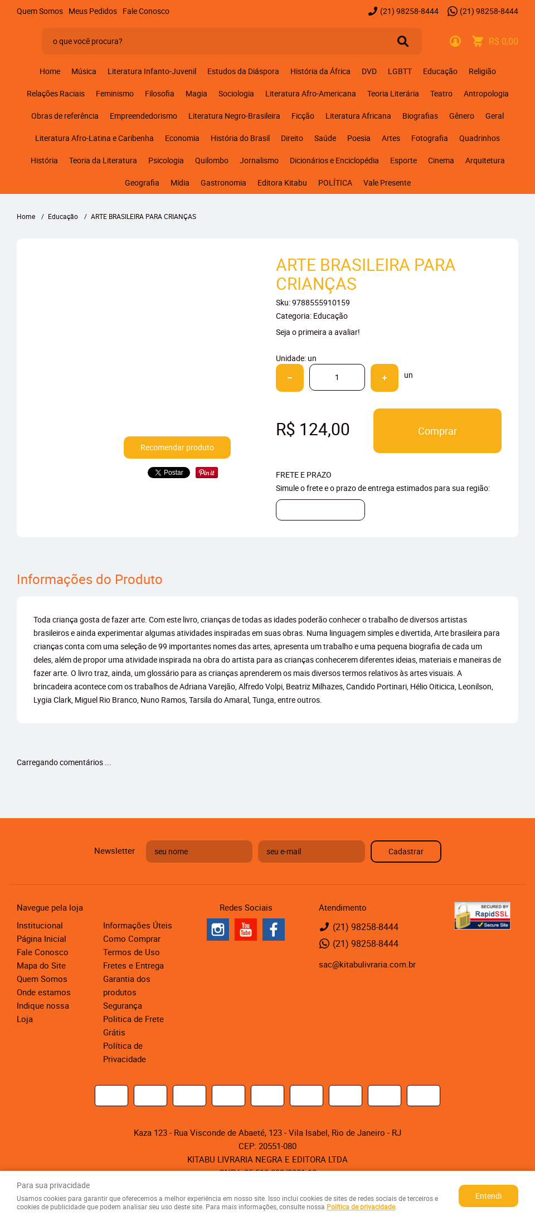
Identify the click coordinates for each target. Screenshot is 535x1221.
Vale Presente (387, 182)
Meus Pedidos (93, 11)
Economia (182, 138)
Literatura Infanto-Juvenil (152, 71)
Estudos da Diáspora (243, 71)
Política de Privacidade (124, 1052)
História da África (320, 71)
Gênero (461, 115)
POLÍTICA (335, 182)
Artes (391, 138)
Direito (292, 138)
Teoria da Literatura (103, 160)
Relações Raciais (56, 93)
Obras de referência (65, 115)
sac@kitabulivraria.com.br (367, 964)
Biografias (420, 115)
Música (83, 71)
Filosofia (159, 93)
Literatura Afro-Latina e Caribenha (94, 138)
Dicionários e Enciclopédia (334, 160)
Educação (440, 71)
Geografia (142, 182)
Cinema (441, 160)
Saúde (325, 138)
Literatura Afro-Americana (310, 93)
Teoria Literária (393, 93)
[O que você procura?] (403, 41)
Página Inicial (41, 938)
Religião (482, 71)
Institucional (40, 925)
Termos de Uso (131, 951)
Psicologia (166, 160)
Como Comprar (131, 938)
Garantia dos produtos (126, 985)
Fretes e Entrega (133, 965)
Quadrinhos (479, 138)
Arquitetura (485, 160)
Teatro (441, 93)
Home (50, 71)
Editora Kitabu (282, 182)
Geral (494, 115)
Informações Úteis (137, 925)
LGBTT (400, 71)
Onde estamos (44, 992)
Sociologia (236, 93)
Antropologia (486, 93)
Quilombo (211, 160)
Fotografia (429, 138)
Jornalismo (259, 160)
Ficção (302, 115)
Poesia (359, 138)
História (44, 160)
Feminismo (115, 93)
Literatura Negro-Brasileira (234, 115)
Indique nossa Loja (43, 1012)
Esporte (403, 160)
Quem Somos (40, 11)
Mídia (180, 182)
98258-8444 (409, 11)
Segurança (122, 1005)
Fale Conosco (146, 11)
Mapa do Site (41, 965)
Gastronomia (223, 182)
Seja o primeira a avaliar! (318, 332)
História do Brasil (240, 138)
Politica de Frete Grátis (133, 1025)
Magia (196, 93)
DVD (369, 71)
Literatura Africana (358, 115)
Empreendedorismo (143, 115)
